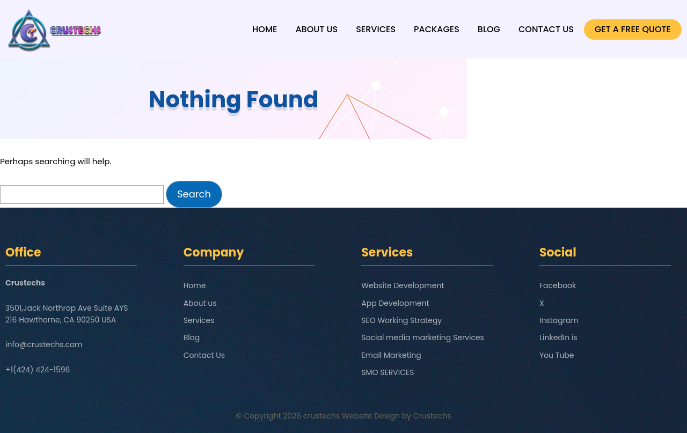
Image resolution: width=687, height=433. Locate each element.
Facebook (557, 285)
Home (264, 29)
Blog (489, 29)
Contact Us (546, 29)
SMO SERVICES (387, 372)
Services (376, 29)
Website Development (402, 285)
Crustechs (432, 415)
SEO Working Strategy (401, 320)
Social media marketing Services (422, 337)
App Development (395, 303)
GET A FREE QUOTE (633, 29)
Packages (436, 29)
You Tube (556, 355)
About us (316, 29)
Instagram (559, 320)
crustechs (321, 415)
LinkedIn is (558, 337)
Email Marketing (391, 355)
